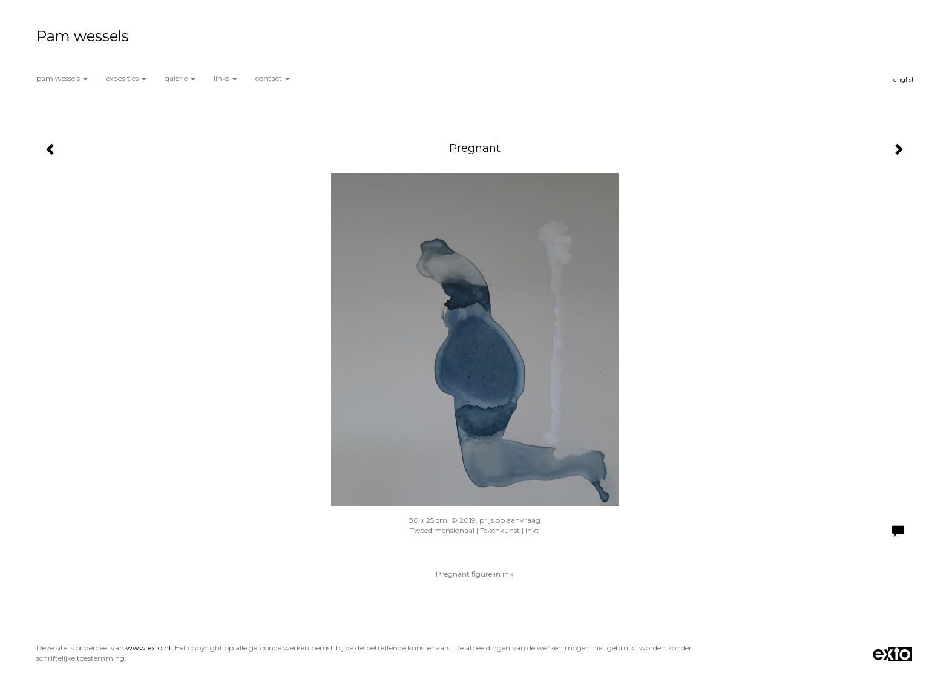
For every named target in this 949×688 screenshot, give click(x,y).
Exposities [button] (126, 78)
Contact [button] (272, 78)
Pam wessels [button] (62, 78)
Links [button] (225, 78)
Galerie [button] (180, 78)
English (904, 80)
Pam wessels (82, 36)
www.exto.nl (148, 647)
